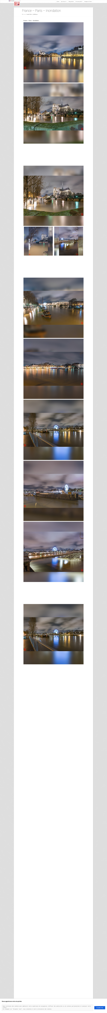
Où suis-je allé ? (79, 1)
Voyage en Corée (88, 1)
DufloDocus (35, 14)
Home (58, 1)
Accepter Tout (99, 1007)
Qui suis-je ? (63, 1)
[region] (53, 1006)
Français (11, 0)
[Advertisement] (53, 154)
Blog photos (71, 1)
